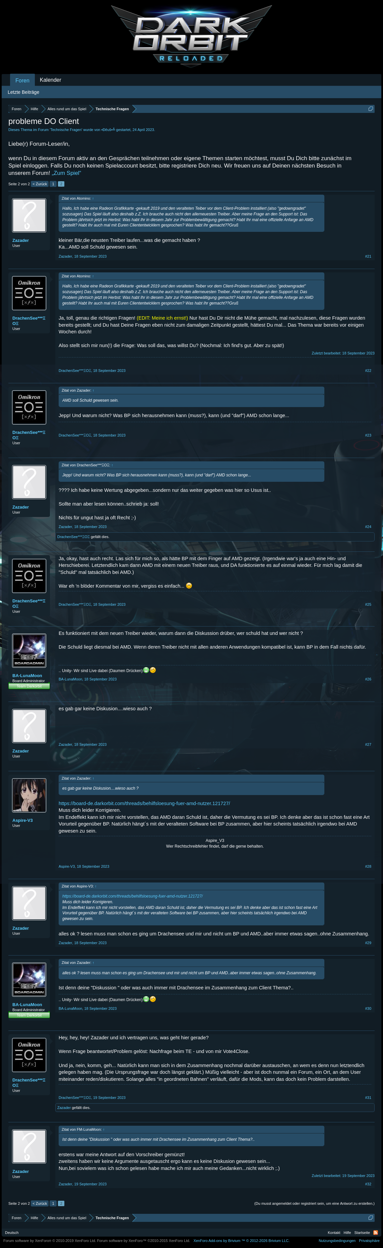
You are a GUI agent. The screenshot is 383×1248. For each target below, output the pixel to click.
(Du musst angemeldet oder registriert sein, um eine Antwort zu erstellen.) (314, 1203)
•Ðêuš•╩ (108, 130)
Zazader (20, 240)
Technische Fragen (65, 130)
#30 (368, 1008)
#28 (368, 866)
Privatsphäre (369, 1241)
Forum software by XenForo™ (143, 1241)
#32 (368, 1184)
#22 (368, 371)
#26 (368, 679)
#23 (368, 435)
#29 (368, 943)
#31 (368, 1098)
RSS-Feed (375, 1232)
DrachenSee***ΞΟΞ (29, 321)
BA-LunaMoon (27, 675)
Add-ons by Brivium (241, 1241)
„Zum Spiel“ (66, 173)
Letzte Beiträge (23, 92)
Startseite (362, 1233)
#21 (368, 256)
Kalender (50, 80)
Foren (22, 80)
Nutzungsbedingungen (337, 1241)
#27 (368, 744)
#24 (368, 527)
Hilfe (347, 1233)
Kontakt (334, 1233)
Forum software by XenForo (49, 1241)
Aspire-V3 (22, 820)
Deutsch (11, 1233)
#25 (368, 604)
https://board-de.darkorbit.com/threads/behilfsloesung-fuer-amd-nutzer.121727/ (144, 803)
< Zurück (40, 184)
